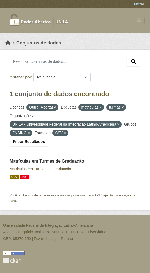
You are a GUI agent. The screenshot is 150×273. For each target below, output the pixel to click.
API (97, 195)
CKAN (12, 260)
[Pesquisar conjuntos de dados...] (68, 61)
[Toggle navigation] (139, 20)
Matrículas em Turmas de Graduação (47, 161)
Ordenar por (20, 77)
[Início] (8, 43)
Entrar (139, 4)
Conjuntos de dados (38, 43)
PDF (24, 177)
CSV (14, 177)
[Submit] (133, 61)
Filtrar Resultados (29, 141)
